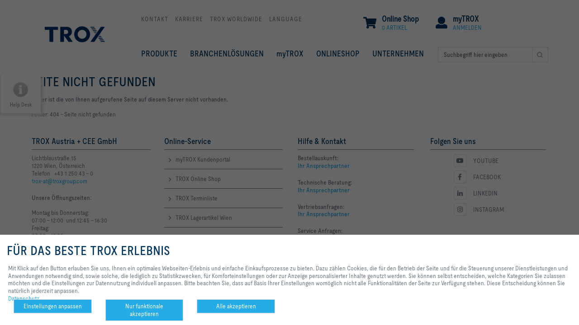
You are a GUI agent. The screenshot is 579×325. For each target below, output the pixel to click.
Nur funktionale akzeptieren (144, 309)
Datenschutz (23, 298)
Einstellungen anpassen (53, 306)
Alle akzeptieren (236, 306)
